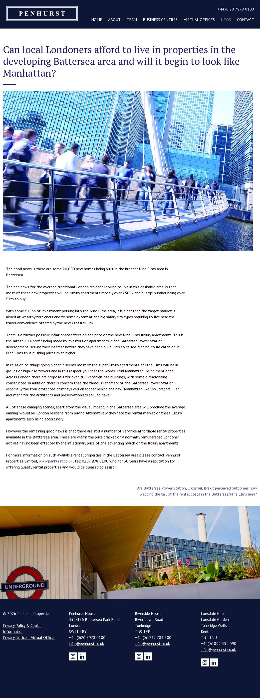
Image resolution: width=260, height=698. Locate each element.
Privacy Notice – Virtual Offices (29, 637)
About (114, 19)
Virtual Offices (199, 19)
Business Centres (160, 19)
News (226, 19)
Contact (245, 19)
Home (96, 19)
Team (132, 19)
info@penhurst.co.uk (86, 643)
